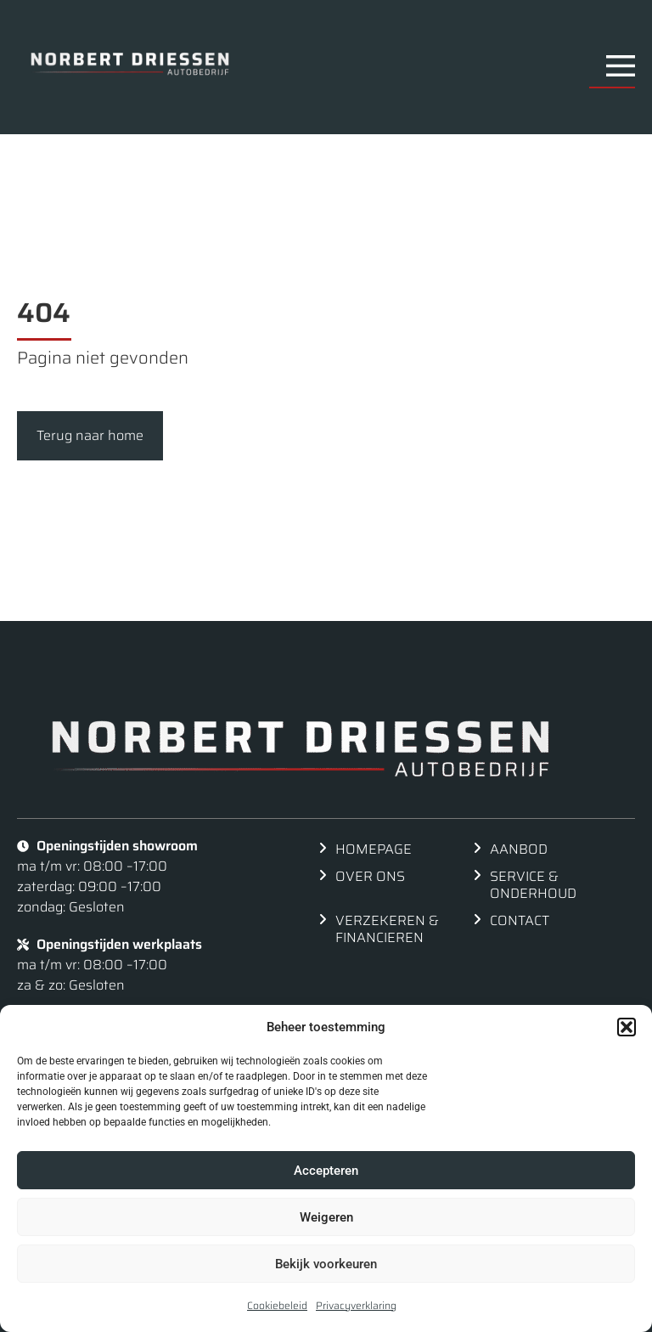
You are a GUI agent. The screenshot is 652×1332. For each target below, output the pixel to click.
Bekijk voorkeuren (326, 1264)
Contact (519, 920)
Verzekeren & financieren (387, 929)
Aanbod (519, 849)
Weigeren (326, 1217)
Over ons (370, 876)
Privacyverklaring (356, 1305)
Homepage (373, 849)
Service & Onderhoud (533, 885)
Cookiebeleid (277, 1305)
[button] (626, 1027)
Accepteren (326, 1170)
